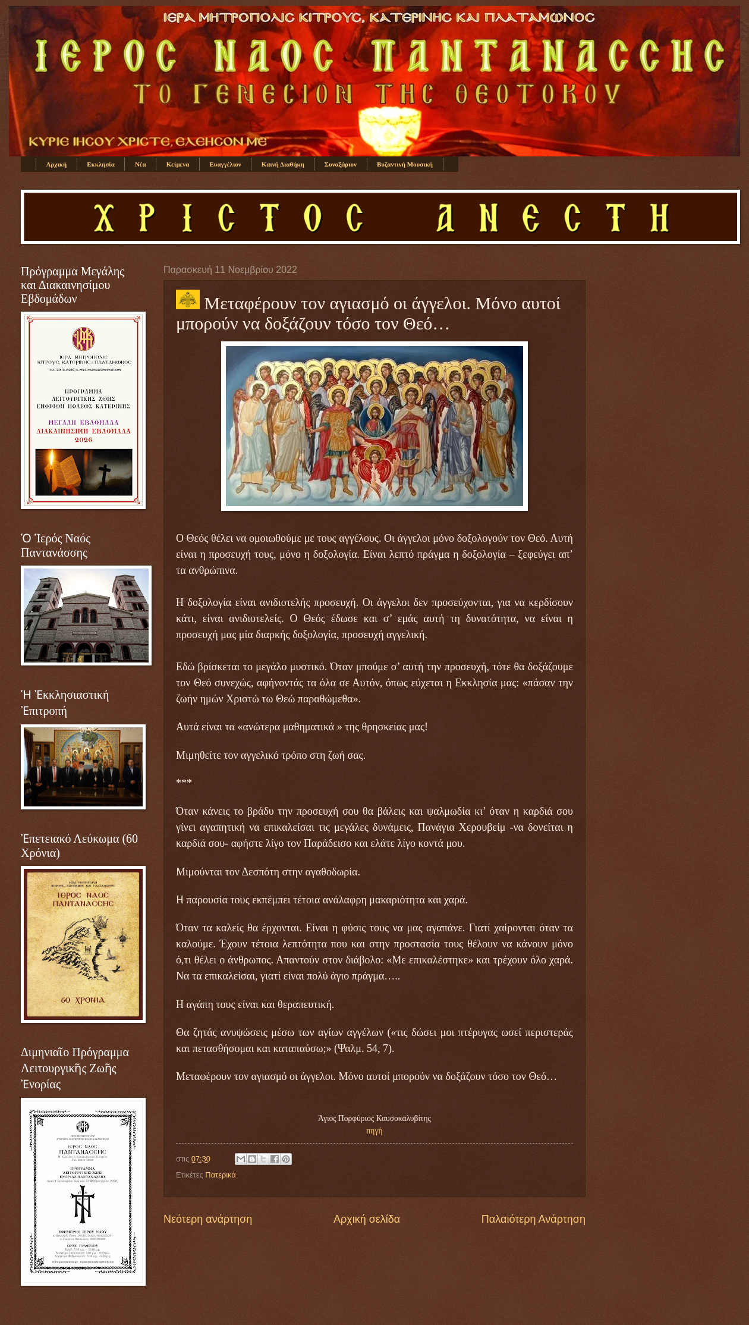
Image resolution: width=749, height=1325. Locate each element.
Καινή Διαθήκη (283, 164)
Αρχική (56, 164)
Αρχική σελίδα (366, 1219)
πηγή (375, 1130)
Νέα (140, 164)
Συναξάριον (341, 164)
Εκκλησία (101, 164)
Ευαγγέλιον (225, 164)
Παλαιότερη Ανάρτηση (534, 1219)
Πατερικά (220, 1174)
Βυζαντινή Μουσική (405, 164)
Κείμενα (178, 164)
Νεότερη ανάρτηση (207, 1219)
